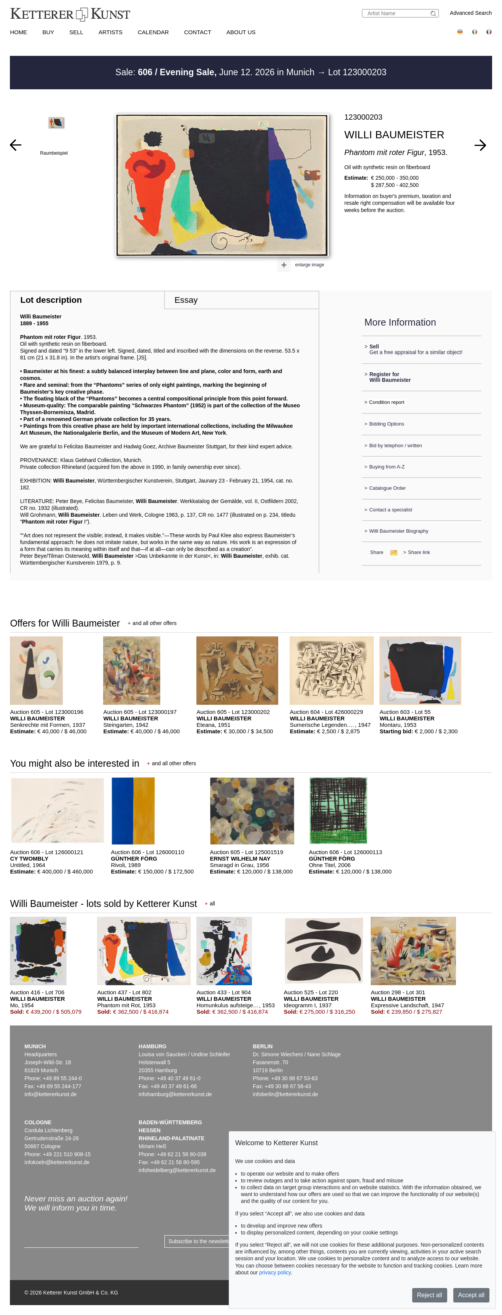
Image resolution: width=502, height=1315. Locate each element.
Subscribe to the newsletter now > (209, 1241)
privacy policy (275, 1272)
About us (240, 32)
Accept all (471, 1295)
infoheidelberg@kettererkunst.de (177, 1170)
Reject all (429, 1295)
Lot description (51, 300)
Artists (111, 32)
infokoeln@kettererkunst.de (56, 1162)
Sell (76, 32)
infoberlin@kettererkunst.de (285, 1094)
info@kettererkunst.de (50, 1094)
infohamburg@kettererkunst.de (175, 1094)
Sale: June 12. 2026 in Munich (216, 72)
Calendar (153, 32)
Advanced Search (471, 13)
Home (18, 32)
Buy (48, 32)
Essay (186, 300)
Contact (197, 32)
